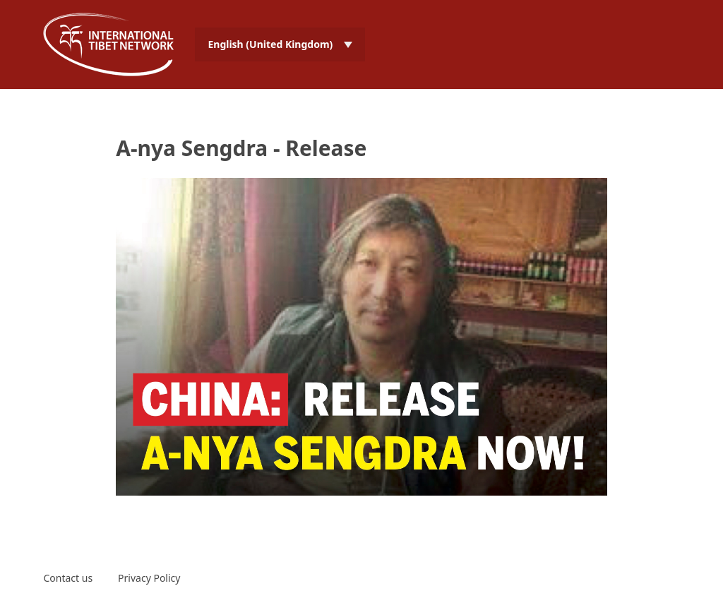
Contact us (67, 578)
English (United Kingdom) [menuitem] (270, 44)
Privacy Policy (149, 578)
